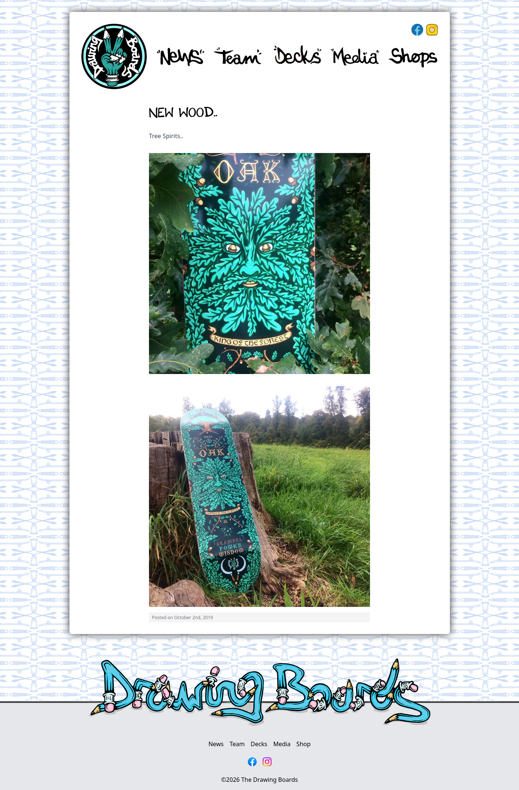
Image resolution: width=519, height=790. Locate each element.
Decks (259, 744)
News (216, 744)
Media (281, 744)
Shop (303, 744)
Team (237, 744)
